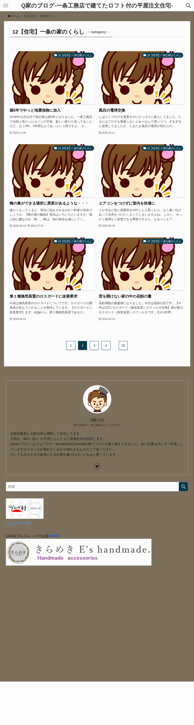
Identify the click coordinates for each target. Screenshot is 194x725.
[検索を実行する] (183, 486)
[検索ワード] (97, 486)
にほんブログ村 (18, 523)
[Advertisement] (97, 632)
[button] (188, 5)
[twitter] (97, 466)
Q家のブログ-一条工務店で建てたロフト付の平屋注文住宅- (97, 5)
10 (123, 345)
